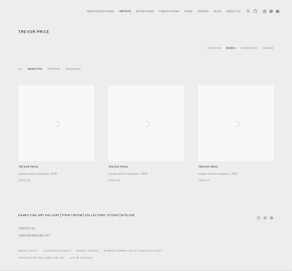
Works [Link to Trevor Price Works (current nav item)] (231, 48)
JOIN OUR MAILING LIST (34, 236)
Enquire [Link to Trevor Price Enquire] (268, 48)
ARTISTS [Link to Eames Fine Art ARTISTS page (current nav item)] (125, 11)
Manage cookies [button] (87, 251)
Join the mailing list (276, 10)
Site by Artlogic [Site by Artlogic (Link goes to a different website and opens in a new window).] (81, 258)
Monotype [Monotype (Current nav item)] (35, 69)
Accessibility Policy (57, 251)
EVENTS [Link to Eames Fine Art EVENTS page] (203, 11)
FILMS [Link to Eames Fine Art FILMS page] (188, 11)
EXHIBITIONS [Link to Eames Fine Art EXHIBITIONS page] (145, 11)
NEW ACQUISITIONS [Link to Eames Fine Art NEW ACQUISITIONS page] (100, 11)
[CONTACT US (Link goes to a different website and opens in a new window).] (26, 229)
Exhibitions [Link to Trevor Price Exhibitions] (249, 48)
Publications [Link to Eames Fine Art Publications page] (169, 11)
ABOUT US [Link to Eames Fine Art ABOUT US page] (234, 11)
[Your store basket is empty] (255, 11)
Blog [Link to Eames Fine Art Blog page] (218, 11)
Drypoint (54, 69)
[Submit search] (248, 11)
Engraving (73, 69)
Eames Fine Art (40, 11)
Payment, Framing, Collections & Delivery (133, 251)
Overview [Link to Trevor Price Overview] (214, 48)
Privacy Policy (28, 251)
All (20, 69)
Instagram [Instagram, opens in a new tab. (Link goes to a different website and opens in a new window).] (263, 10)
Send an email (270, 10)
